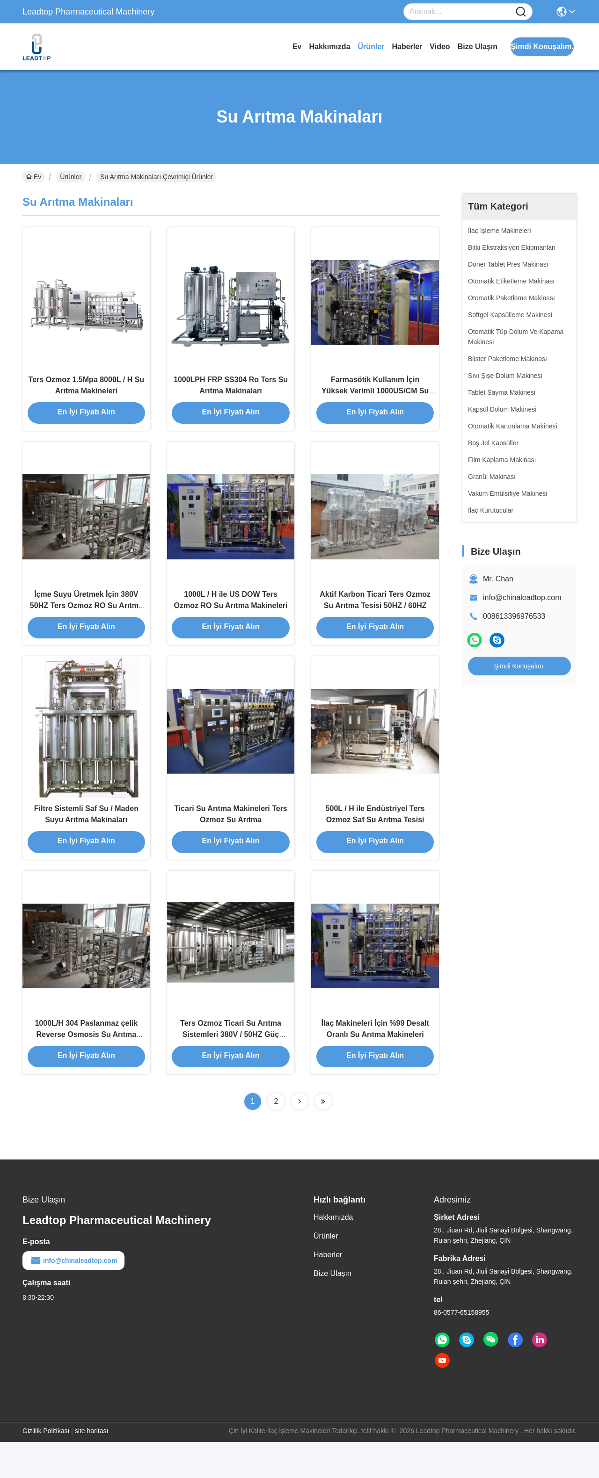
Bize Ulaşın (477, 47)
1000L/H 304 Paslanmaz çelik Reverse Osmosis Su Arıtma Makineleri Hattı (86, 1069)
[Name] (520, 12)
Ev (297, 47)
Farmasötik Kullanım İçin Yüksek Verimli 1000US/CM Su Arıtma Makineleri (375, 398)
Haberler (407, 47)
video (440, 47)
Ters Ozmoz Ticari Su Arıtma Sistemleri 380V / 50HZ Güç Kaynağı (230, 1069)
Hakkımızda (329, 47)
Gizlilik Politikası (45, 1467)
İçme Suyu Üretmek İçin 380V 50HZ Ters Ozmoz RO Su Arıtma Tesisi (86, 622)
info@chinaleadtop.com (522, 597)
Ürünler (371, 47)
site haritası (92, 1467)
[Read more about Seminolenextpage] (299, 1137)
